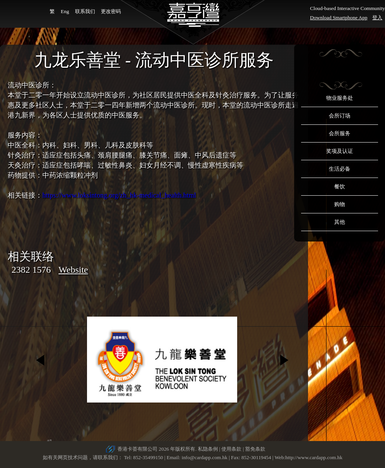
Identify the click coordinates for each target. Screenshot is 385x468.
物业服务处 (339, 98)
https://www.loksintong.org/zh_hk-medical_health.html (119, 195)
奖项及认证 (339, 151)
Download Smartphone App (338, 17)
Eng (65, 11)
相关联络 (31, 256)
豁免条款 (255, 449)
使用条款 (231, 449)
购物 (339, 204)
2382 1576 (31, 270)
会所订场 (339, 116)
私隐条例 (208, 449)
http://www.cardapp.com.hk (313, 457)
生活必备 (339, 169)
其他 (339, 222)
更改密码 (111, 11)
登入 (377, 17)
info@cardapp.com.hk (205, 457)
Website (73, 270)
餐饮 (339, 187)
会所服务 (339, 133)
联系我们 (85, 11)
